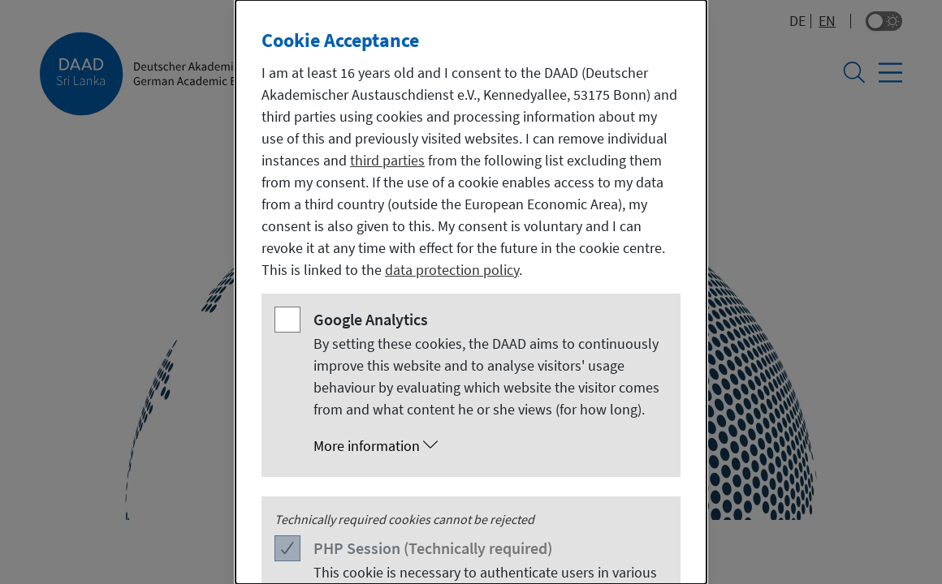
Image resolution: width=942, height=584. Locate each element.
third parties (387, 160)
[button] (487, 446)
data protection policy (452, 269)
